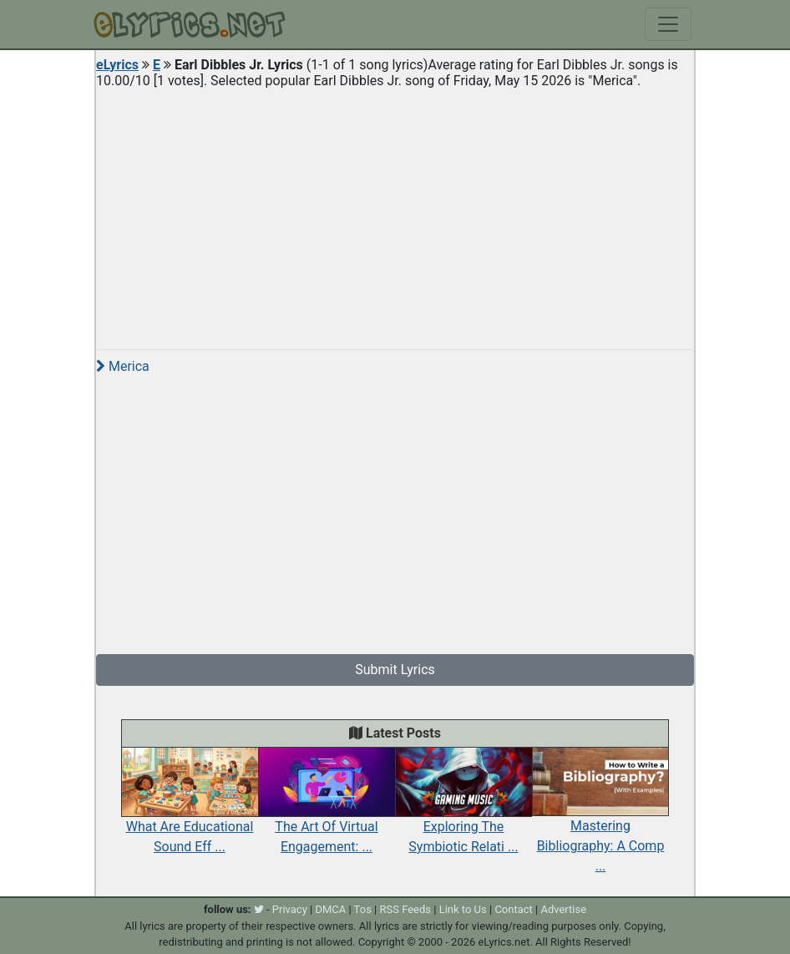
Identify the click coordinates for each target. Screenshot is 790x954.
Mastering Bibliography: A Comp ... (600, 823)
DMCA (330, 909)
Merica (122, 366)
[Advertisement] (395, 212)
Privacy (289, 909)
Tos (363, 909)
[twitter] (259, 909)
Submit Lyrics (395, 669)
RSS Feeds (406, 909)
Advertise (563, 909)
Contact (513, 909)
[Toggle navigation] (668, 24)
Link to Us (463, 909)
